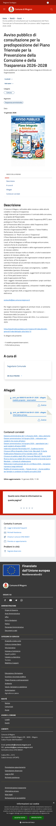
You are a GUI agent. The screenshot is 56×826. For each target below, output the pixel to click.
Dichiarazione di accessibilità (15, 798)
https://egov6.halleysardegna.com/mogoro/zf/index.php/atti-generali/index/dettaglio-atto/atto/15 (25, 330)
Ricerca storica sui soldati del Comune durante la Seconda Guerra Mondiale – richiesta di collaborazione (27, 460)
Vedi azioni (9, 83)
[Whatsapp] (21, 600)
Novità (12, 18)
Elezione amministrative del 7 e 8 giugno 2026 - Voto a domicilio (27, 436)
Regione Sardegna (9, 2)
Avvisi (19, 18)
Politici (7, 623)
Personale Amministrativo (14, 627)
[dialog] (28, 813)
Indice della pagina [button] (13, 174)
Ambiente (8, 683)
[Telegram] (16, 600)
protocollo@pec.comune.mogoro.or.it (17, 300)
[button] (28, 822)
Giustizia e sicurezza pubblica (15, 676)
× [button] (53, 803)
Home (5, 18)
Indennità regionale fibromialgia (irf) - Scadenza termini (24, 448)
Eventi (7, 723)
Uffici (7, 617)
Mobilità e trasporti (12, 663)
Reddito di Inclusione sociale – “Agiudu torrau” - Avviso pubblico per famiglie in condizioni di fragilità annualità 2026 (27, 470)
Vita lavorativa (10, 647)
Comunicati (9, 706)
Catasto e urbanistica (12, 657)
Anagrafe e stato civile (13, 641)
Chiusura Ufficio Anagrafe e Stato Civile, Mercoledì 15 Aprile (25, 451)
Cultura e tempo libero (13, 644)
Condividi (9, 79)
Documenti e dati (11, 630)
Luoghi (7, 719)
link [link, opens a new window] (48, 813)
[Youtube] (10, 600)
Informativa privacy (12, 791)
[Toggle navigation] (4, 9)
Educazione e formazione (14, 673)
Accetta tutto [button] (20, 818)
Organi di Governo (11, 610)
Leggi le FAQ (9, 774)
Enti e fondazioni (11, 620)
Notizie (7, 703)
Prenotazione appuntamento (15, 767)
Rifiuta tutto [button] (36, 817)
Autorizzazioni (10, 690)
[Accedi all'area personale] (48, 2)
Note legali (9, 794)
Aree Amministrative (12, 613)
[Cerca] (51, 9)
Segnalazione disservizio (13, 770)
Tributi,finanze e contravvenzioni (16, 680)
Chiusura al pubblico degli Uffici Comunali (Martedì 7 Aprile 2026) (27, 456)
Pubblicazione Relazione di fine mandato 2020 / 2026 (23, 453)
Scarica (41, 405)
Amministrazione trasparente (15, 787)
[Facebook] (5, 600)
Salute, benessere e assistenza (16, 687)
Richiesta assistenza (12, 777)
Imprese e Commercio (12, 651)
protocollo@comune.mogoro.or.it (18, 744)
